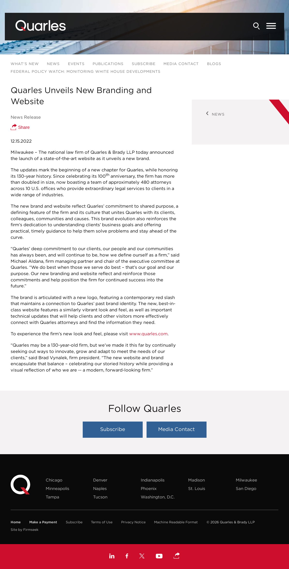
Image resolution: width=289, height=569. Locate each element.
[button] (177, 556)
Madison (196, 480)
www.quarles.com (148, 333)
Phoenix (149, 488)
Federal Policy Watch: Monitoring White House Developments (86, 71)
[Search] (256, 25)
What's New (25, 63)
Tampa (52, 497)
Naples (100, 488)
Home (16, 522)
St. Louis (196, 488)
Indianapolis (152, 480)
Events (76, 63)
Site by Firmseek (24, 529)
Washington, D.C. (158, 497)
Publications (108, 63)
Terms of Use (101, 522)
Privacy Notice (133, 522)
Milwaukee (246, 480)
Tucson (100, 497)
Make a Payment (43, 522)
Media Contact (181, 63)
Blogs (214, 63)
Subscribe (144, 63)
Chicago (54, 480)
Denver (100, 480)
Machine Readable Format (176, 522)
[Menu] (271, 26)
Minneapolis (57, 488)
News (53, 63)
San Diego (246, 488)
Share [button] (20, 127)
